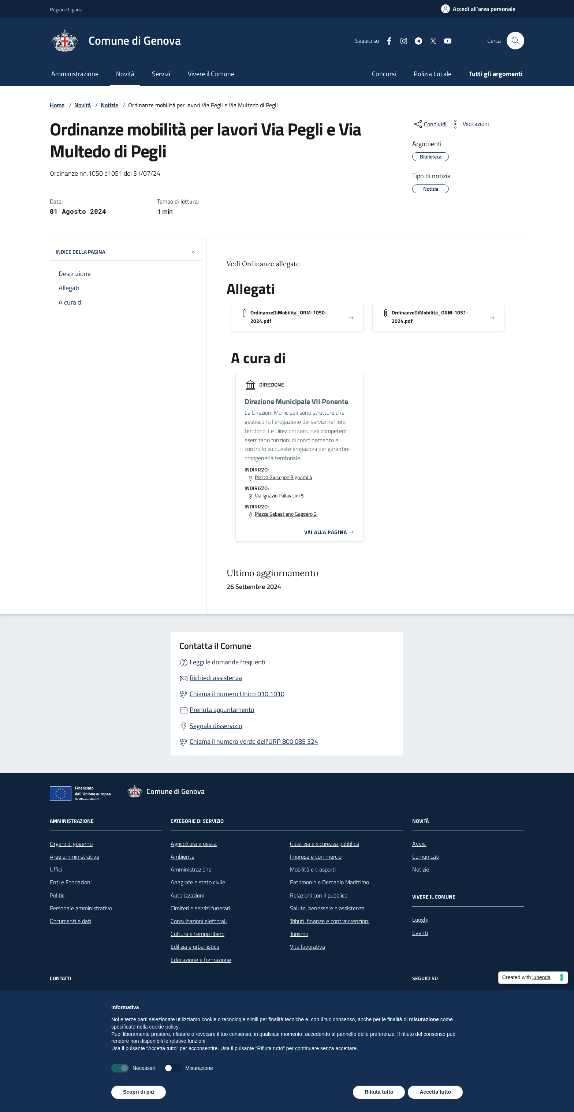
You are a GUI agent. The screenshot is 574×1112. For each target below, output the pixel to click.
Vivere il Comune (211, 74)
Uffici (56, 869)
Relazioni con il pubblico (318, 895)
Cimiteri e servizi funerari (200, 908)
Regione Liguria (66, 9)
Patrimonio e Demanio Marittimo (329, 882)
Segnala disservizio (216, 726)
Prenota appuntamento (222, 709)
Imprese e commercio (316, 856)
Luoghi (420, 919)
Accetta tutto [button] (435, 1092)
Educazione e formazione (201, 959)
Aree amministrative (74, 856)
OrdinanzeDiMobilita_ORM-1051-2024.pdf (430, 316)
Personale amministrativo (81, 908)
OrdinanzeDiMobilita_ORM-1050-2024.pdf (288, 316)
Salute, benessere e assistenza (327, 908)
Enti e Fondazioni (71, 882)
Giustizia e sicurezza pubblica (324, 843)
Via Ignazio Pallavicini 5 (279, 495)
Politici (58, 895)
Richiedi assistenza (216, 678)
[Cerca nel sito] (515, 40)
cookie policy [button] (164, 1027)
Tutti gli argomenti (496, 74)
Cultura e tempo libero (197, 933)
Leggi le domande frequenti (227, 662)
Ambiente (182, 856)
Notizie (109, 105)
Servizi (161, 74)
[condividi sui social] (429, 124)
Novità (125, 74)
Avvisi (419, 843)
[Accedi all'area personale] (478, 9)
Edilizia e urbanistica (195, 946)
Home (57, 105)
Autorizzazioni (187, 895)
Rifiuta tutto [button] (379, 1092)
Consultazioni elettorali (199, 921)
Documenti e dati (70, 921)
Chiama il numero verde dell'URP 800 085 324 (254, 741)
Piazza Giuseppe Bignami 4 (283, 477)
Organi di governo (71, 843)
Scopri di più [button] (138, 1092)
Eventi (420, 932)
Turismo (299, 933)
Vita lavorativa (307, 946)
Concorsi (384, 74)
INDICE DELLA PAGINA (126, 251)
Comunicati (425, 856)
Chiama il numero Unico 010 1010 (237, 694)
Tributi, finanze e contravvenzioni (329, 921)
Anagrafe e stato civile (198, 882)
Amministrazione (74, 74)
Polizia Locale (432, 74)
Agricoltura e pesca (194, 843)
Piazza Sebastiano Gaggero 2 (286, 514)
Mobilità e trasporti (313, 869)
